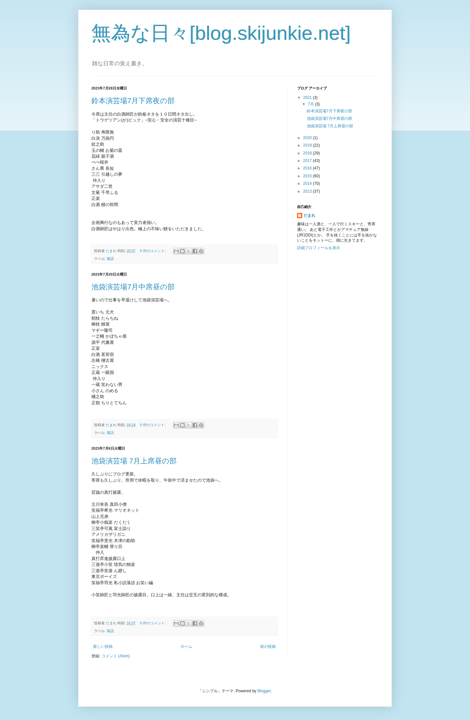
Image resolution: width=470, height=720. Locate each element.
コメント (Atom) (116, 656)
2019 (308, 145)
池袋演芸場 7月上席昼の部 (134, 461)
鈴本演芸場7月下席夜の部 (133, 101)
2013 (308, 191)
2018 (308, 153)
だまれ (309, 215)
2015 (308, 176)
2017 (308, 160)
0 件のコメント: (153, 251)
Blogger (264, 691)
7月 (311, 104)
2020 (308, 138)
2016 (308, 168)
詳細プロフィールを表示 (318, 248)
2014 (308, 183)
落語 (110, 259)
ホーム (186, 646)
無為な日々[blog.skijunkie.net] (221, 33)
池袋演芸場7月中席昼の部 (133, 287)
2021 (308, 97)
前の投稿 (268, 646)
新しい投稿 (103, 646)
